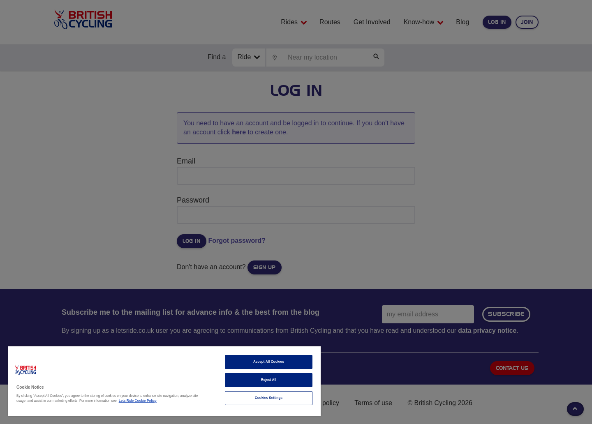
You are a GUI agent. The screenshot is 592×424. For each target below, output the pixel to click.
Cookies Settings (268, 398)
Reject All (269, 380)
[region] (164, 381)
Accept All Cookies (268, 362)
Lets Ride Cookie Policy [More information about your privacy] (138, 401)
